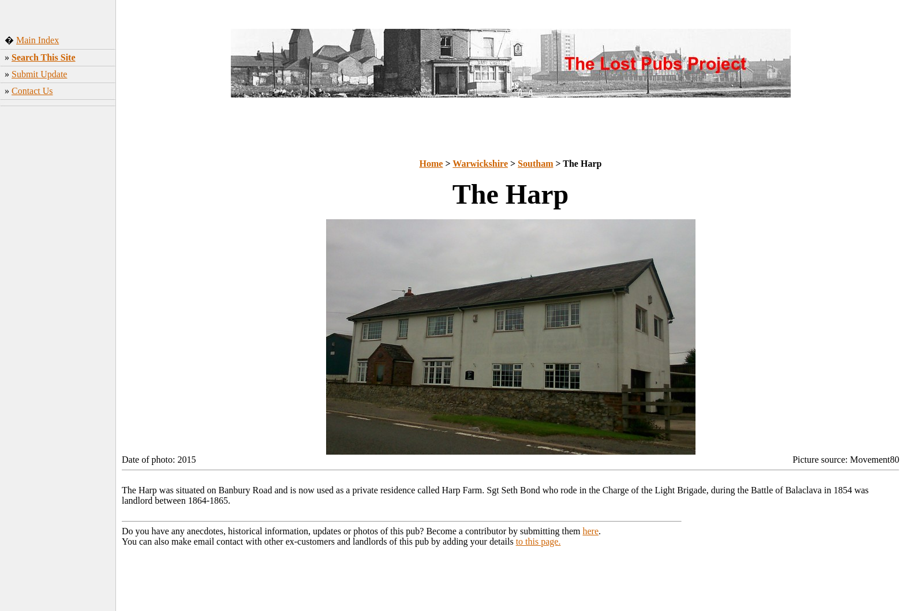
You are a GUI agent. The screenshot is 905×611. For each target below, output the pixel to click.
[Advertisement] (58, 291)
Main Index (37, 40)
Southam (535, 163)
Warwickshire (480, 163)
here (591, 531)
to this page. (538, 541)
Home (431, 163)
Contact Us (32, 91)
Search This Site (44, 57)
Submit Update (39, 74)
